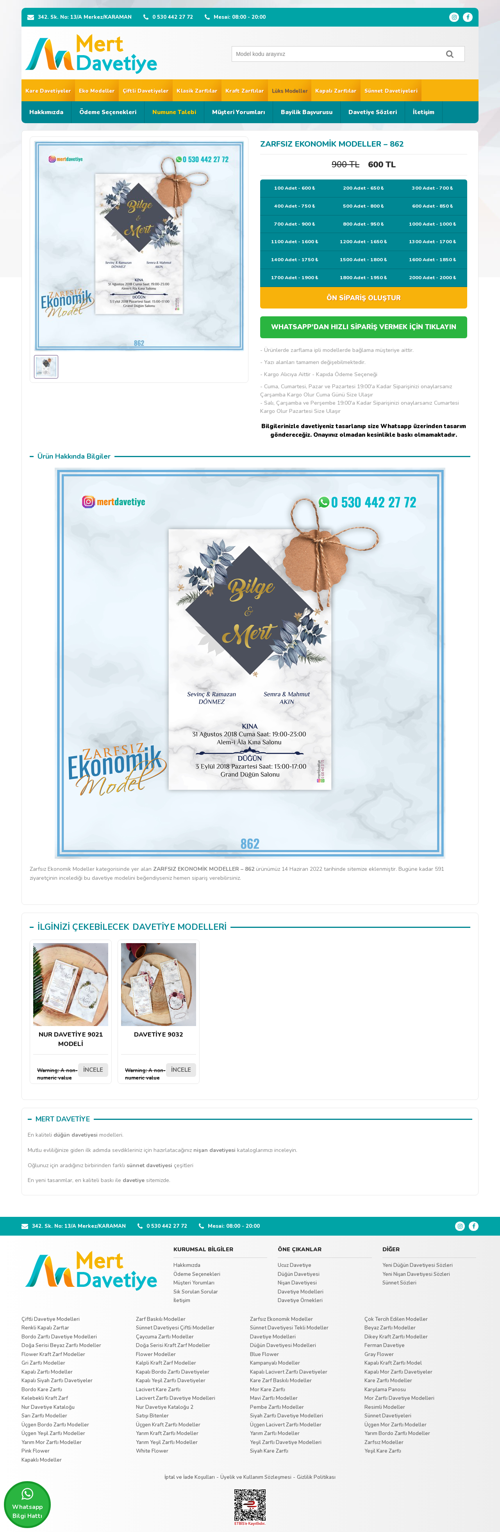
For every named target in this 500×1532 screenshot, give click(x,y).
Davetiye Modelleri (300, 1291)
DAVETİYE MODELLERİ (179, 927)
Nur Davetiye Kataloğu (48, 1407)
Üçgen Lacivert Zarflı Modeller (285, 1424)
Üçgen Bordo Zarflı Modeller (55, 1424)
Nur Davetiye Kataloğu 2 (164, 1407)
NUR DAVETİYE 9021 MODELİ (70, 995)
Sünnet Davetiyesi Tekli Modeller (289, 1327)
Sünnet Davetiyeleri (391, 91)
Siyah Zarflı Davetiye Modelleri (286, 1415)
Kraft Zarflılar (244, 91)
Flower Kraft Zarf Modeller (53, 1354)
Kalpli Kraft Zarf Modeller (166, 1363)
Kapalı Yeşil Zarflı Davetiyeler (170, 1380)
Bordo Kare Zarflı (41, 1389)
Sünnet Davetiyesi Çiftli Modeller (175, 1327)
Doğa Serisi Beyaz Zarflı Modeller (61, 1345)
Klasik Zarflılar (197, 91)
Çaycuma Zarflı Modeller (165, 1336)
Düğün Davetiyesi (299, 1274)
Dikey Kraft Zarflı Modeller (396, 1336)
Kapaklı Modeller (41, 1460)
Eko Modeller (97, 91)
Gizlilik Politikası (316, 1477)
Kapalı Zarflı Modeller (47, 1372)
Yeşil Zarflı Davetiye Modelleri (285, 1442)
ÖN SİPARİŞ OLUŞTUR (364, 298)
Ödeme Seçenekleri (107, 112)
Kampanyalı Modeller (275, 1363)
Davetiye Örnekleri (300, 1300)
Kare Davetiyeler (48, 91)
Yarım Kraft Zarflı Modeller (167, 1433)
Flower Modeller (156, 1354)
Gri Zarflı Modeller (43, 1363)
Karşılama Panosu (385, 1389)
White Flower (152, 1451)
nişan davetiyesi (214, 1150)
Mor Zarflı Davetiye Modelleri (399, 1398)
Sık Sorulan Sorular (195, 1291)
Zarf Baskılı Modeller (161, 1319)
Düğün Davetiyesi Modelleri (283, 1345)
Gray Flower (379, 1354)
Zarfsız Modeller (384, 1442)
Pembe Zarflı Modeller (277, 1407)
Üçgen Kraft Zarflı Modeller (168, 1424)
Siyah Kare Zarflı (269, 1451)
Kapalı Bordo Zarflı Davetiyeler (172, 1372)
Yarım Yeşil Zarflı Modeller (167, 1442)
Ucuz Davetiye (294, 1265)
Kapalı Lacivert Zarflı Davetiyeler (288, 1372)
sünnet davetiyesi (149, 1165)
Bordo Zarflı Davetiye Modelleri (59, 1336)
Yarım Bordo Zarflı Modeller (397, 1433)
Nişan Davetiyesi (297, 1282)
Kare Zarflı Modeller (388, 1380)
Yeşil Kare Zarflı (382, 1451)
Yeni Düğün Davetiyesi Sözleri (417, 1265)
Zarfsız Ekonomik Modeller (281, 1319)
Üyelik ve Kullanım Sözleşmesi (255, 1477)
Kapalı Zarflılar (336, 91)
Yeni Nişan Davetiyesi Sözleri (416, 1274)
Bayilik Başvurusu (306, 112)
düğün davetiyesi (76, 1135)
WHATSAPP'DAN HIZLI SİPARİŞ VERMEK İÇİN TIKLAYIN (363, 327)
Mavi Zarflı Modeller (274, 1398)
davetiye (134, 1180)
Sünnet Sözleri (399, 1282)
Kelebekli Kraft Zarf (44, 1398)
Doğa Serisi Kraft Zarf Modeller (173, 1345)
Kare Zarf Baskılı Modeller (281, 1380)
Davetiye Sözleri (372, 112)
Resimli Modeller (384, 1407)
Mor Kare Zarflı (267, 1389)
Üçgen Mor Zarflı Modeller (395, 1424)
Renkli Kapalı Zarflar (45, 1327)
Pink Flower (35, 1451)
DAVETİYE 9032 (158, 991)
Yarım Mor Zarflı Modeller (51, 1442)
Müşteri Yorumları (238, 112)
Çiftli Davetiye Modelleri (50, 1319)
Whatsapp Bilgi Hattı (27, 1503)
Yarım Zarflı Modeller (275, 1433)
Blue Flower (264, 1354)
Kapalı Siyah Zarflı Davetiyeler (57, 1380)
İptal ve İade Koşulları (189, 1477)
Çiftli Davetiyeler (146, 91)
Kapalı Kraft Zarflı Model (393, 1363)
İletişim (423, 112)
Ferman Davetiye (384, 1345)
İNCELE (93, 1070)
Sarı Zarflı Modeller (44, 1415)
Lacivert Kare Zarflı (158, 1389)
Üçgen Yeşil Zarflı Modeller (53, 1433)
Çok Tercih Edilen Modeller (396, 1319)
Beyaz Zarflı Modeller (390, 1327)
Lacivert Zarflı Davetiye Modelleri (175, 1398)
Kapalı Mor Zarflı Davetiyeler (398, 1372)
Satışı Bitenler (152, 1415)
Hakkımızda (46, 112)
